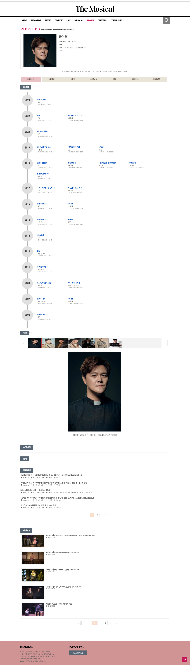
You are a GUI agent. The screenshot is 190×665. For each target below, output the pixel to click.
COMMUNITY (118, 20)
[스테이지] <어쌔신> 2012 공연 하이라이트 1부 (63, 587)
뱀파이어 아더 (42, 163)
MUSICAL (78, 20)
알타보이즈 (41, 299)
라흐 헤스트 (41, 100)
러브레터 (40, 235)
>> (108, 515)
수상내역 (93, 79)
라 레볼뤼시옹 (42, 267)
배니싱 (70, 203)
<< (81, 515)
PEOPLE (90, 20)
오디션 (70, 299)
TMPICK (59, 20)
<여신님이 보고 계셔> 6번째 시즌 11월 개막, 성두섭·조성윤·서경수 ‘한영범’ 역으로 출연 (53, 483)
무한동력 (132, 163)
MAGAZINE (36, 20)
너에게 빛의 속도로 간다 (107, 163)
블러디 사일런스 (43, 131)
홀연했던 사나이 (43, 174)
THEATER (102, 20)
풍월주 (70, 219)
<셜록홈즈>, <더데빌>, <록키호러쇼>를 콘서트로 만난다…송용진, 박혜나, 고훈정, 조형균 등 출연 (57, 498)
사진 (73, 79)
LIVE (68, 20)
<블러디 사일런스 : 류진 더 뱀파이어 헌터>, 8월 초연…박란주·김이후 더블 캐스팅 (51, 475)
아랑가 (101, 147)
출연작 (52, 79)
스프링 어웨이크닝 (44, 283)
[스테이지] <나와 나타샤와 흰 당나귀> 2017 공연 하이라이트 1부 (70, 535)
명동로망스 (72, 163)
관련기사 (135, 79)
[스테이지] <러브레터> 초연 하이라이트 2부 (62, 552)
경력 (115, 79)
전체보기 (30, 79)
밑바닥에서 (41, 314)
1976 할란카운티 (74, 147)
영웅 (38, 115)
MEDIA (48, 20)
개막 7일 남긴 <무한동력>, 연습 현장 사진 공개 (38, 505)
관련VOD (156, 79)
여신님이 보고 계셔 (75, 115)
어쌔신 (39, 251)
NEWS (24, 20)
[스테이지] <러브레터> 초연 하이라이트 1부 (62, 570)
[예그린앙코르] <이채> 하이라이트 (59, 604)
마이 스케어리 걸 (74, 283)
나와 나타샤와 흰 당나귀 (46, 188)
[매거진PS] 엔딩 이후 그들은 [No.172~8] (35, 490)
